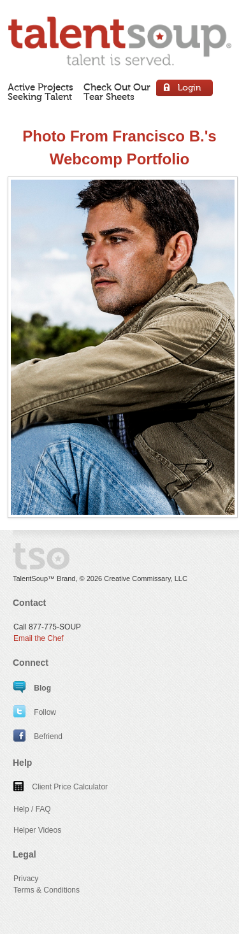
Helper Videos (37, 830)
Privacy (25, 878)
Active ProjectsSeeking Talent (40, 92)
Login (185, 89)
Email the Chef (38, 638)
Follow (34, 712)
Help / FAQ (32, 809)
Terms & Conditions (46, 890)
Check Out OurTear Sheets (116, 92)
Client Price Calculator (60, 786)
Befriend (37, 736)
